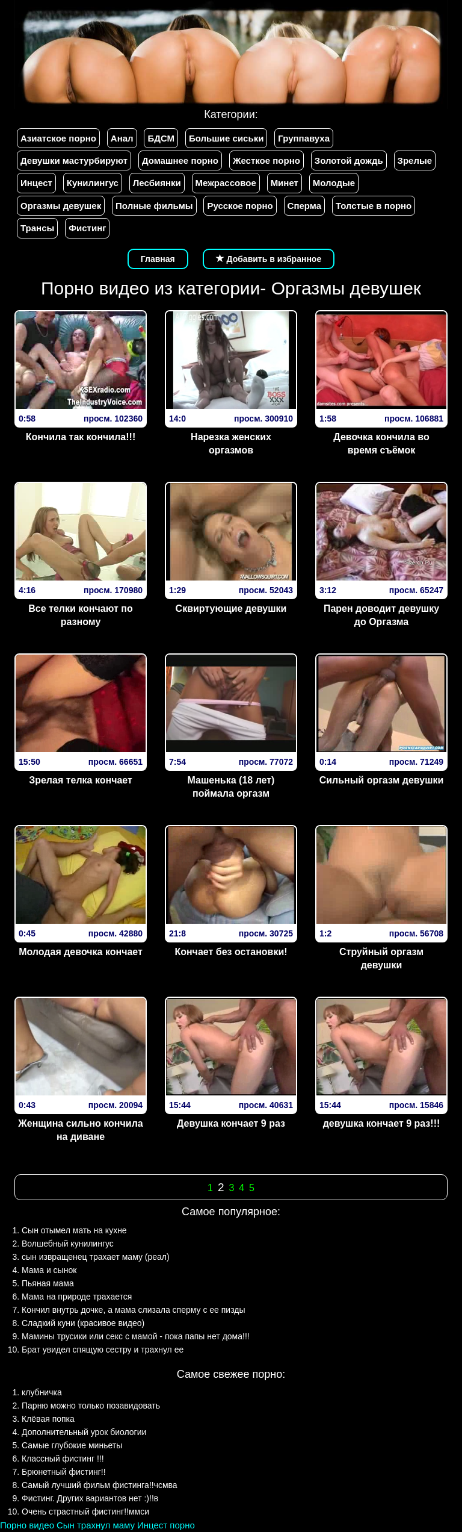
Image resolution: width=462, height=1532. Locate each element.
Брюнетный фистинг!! (64, 1472)
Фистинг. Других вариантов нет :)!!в (90, 1498)
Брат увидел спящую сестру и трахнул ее (102, 1349)
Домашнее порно (180, 160)
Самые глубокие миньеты (72, 1445)
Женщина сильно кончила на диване (80, 1130)
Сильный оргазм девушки (381, 780)
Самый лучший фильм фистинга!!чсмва (99, 1485)
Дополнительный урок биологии (84, 1432)
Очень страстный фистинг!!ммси (85, 1511)
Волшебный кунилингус (68, 1243)
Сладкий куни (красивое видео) (83, 1323)
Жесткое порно (266, 160)
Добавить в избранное (269, 259)
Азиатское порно (58, 138)
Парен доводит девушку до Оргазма (381, 615)
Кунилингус (93, 183)
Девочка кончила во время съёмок (381, 444)
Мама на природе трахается (77, 1296)
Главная (158, 259)
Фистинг (87, 228)
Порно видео (27, 1525)
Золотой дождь (349, 160)
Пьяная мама (48, 1283)
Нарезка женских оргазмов (231, 444)
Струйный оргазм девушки (381, 959)
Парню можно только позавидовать (91, 1405)
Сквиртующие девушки (231, 608)
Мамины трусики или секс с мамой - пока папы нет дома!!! (136, 1336)
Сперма (304, 206)
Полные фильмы (154, 206)
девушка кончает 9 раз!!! (381, 1123)
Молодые (334, 183)
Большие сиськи (226, 138)
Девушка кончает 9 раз (231, 1123)
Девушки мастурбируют (74, 160)
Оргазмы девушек (60, 206)
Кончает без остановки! (230, 952)
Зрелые (415, 160)
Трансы (37, 228)
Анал (122, 138)
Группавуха (304, 138)
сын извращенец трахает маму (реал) (96, 1257)
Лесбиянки (157, 183)
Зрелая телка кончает (80, 780)
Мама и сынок (49, 1270)
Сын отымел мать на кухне (74, 1230)
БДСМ (160, 138)
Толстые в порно (373, 206)
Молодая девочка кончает (81, 952)
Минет (284, 183)
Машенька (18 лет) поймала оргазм (231, 787)
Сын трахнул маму (96, 1525)
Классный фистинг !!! (63, 1458)
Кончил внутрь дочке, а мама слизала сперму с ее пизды (133, 1310)
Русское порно (240, 206)
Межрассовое (226, 183)
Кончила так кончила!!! (80, 437)
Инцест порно (166, 1525)
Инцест (36, 183)
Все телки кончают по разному (80, 615)
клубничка (42, 1392)
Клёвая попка (48, 1419)
